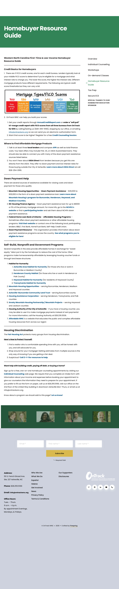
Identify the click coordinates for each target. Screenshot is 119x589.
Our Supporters (65, 473)
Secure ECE (93, 95)
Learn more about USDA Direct (60, 167)
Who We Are (36, 473)
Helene (34, 484)
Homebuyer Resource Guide (98, 83)
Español (34, 480)
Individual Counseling (99, 64)
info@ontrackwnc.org (19, 492)
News (33, 491)
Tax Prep (92, 90)
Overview (92, 58)
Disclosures (64, 476)
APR (54, 147)
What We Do (36, 476)
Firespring (73, 526)
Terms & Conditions (40, 499)
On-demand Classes (98, 75)
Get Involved (37, 487)
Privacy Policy (37, 495)
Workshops (93, 70)
